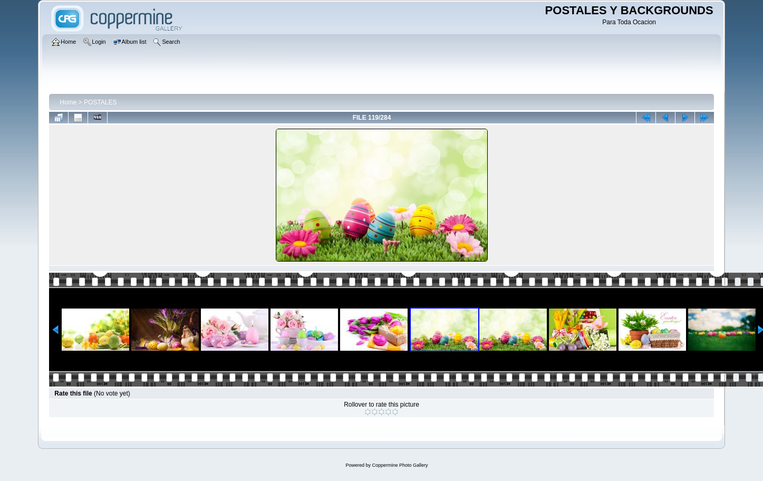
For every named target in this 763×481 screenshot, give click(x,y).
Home (68, 102)
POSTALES (100, 102)
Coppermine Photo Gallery (400, 465)
